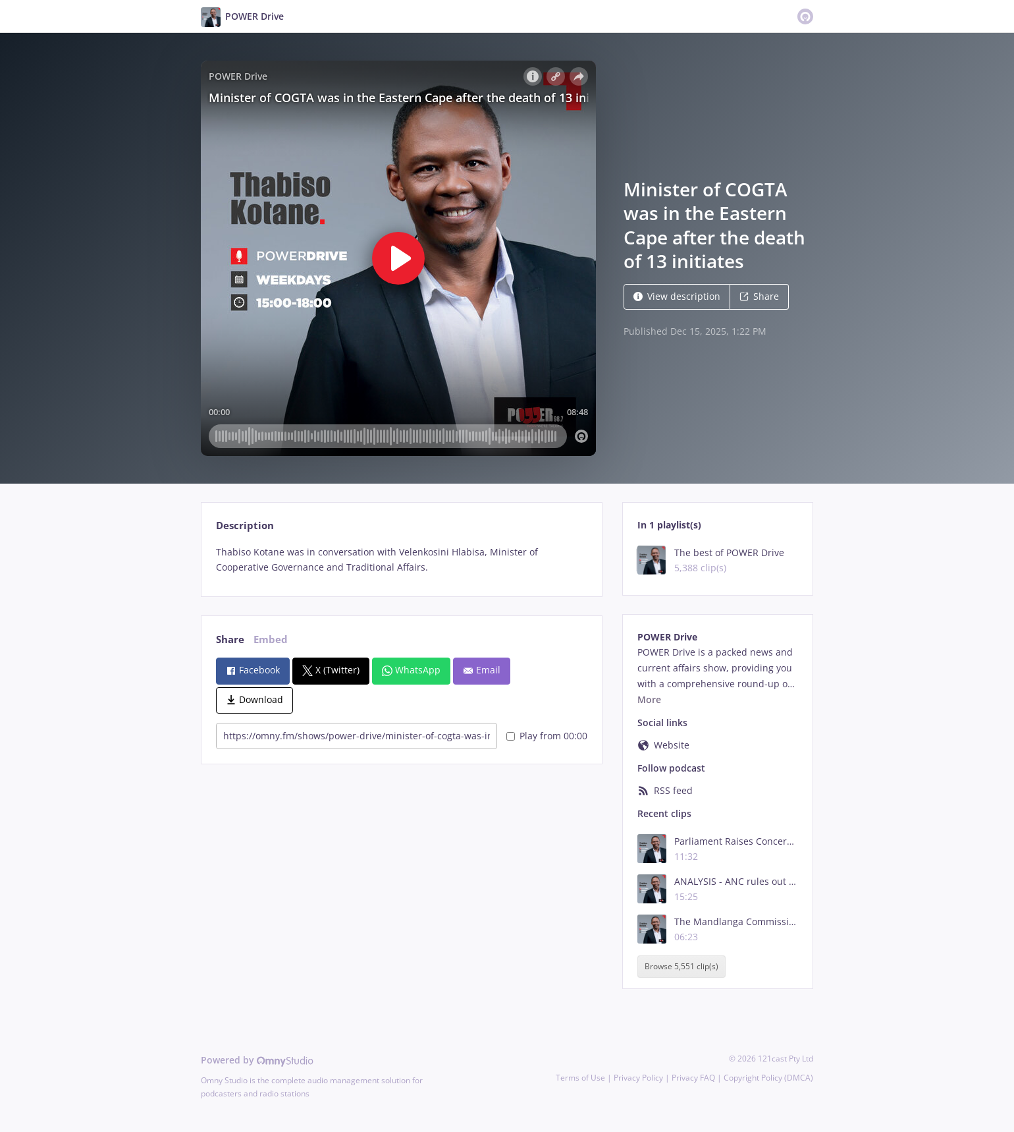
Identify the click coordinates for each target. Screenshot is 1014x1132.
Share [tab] (230, 639)
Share (759, 296)
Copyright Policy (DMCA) (768, 1077)
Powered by (257, 1060)
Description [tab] (245, 525)
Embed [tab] (271, 639)
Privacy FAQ (693, 1077)
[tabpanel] (401, 560)
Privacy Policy (638, 1077)
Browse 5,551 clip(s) (681, 966)
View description (676, 296)
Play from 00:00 (546, 735)
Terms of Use (580, 1077)
